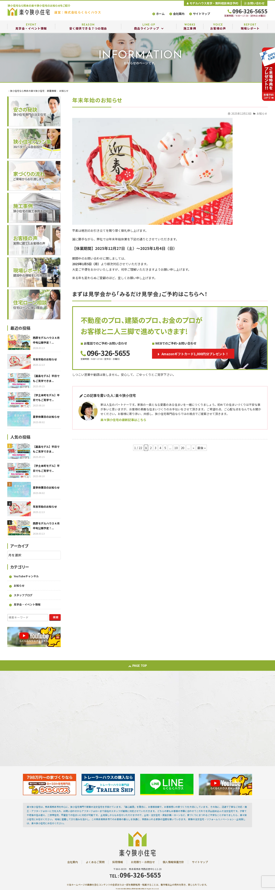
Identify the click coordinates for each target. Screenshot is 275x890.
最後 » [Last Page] (201, 447)
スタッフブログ (23, 595)
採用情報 (117, 862)
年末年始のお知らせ (97, 100)
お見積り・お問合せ (143, 862)
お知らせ (261, 113)
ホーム (160, 14)
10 (176, 447)
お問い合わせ (254, 3)
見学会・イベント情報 (27, 604)
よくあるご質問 (95, 862)
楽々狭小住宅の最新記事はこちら (123, 419)
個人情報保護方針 (173, 862)
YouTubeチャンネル (26, 576)
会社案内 (178, 14)
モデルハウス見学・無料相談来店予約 (212, 3)
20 (182, 447)
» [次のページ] (193, 447)
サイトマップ (201, 14)
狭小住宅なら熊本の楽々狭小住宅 (134, 889)
